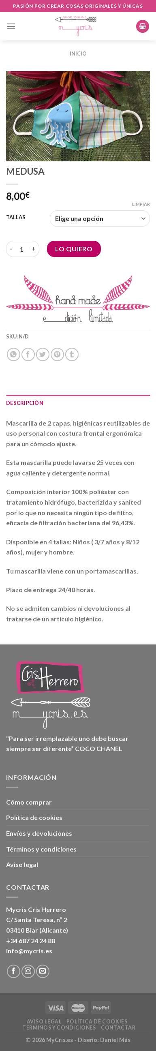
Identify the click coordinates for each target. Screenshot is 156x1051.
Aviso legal (22, 864)
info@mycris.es (29, 951)
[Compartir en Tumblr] (72, 354)
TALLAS (16, 217)
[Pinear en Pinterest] (57, 354)
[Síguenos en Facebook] (13, 971)
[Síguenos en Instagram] (28, 971)
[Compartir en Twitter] (42, 354)
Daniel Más (115, 1039)
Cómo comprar (29, 802)
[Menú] (11, 26)
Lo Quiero (73, 249)
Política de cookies (34, 817)
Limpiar (141, 204)
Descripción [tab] (24, 403)
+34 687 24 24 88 (30, 940)
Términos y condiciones (41, 849)
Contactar (118, 1028)
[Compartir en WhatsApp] (13, 354)
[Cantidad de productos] (21, 249)
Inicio (78, 53)
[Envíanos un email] (42, 971)
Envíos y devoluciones (39, 833)
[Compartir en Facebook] (28, 354)
